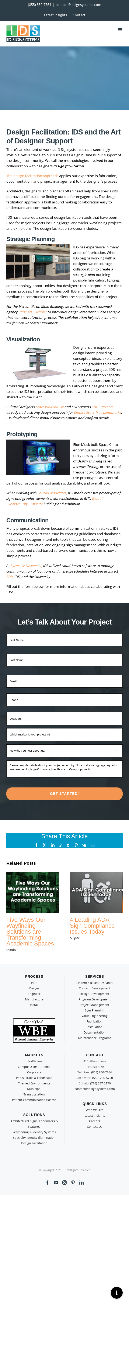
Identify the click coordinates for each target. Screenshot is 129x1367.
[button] (117, 1293)
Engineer (34, 994)
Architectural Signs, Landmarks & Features (34, 1124)
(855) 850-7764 (39, 4)
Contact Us (94, 1127)
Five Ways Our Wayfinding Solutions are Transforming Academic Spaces (30, 931)
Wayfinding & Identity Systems (34, 1132)
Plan (34, 983)
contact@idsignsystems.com (78, 4)
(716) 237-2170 (100, 1083)
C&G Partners (102, 406)
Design (34, 988)
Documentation (94, 1032)
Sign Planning (94, 1010)
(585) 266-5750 (102, 1078)
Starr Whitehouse (50, 406)
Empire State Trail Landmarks (97, 412)
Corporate (34, 1072)
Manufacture (34, 999)
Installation (94, 1027)
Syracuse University (26, 565)
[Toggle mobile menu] (120, 29)
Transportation (34, 1094)
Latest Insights (94, 1115)
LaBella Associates (52, 492)
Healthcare (34, 1061)
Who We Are (94, 1110)
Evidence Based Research (94, 983)
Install (34, 1005)
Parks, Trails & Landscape (34, 1078)
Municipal (34, 1089)
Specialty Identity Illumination (34, 1138)
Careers (94, 1121)
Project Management (94, 1005)
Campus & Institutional (34, 1067)
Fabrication (94, 1021)
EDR (9, 576)
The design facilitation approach (32, 175)
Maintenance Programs (94, 1038)
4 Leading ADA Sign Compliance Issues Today (92, 925)
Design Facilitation (34, 1143)
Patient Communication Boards (34, 1100)
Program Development (95, 999)
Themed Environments (34, 1083)
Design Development (94, 994)
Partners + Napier (32, 312)
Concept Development (94, 988)
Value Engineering (95, 1016)
